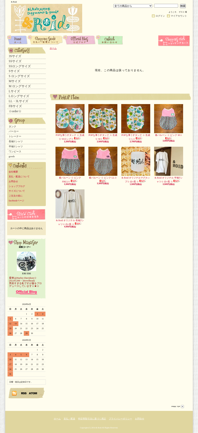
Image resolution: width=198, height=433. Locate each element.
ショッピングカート (174, 41)
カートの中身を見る (26, 214)
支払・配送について (45, 40)
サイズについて (17, 191)
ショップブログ (79, 40)
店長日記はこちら (26, 292)
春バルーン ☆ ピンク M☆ (168, 122)
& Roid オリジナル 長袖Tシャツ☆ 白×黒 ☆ (69, 207)
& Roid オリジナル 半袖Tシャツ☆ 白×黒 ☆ (168, 165)
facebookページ (16, 200)
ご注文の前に (16, 195)
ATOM (33, 393)
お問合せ (109, 40)
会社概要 (13, 171)
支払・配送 (69, 418)
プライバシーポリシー (120, 418)
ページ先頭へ (178, 406)
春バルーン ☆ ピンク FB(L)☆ (69, 165)
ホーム (17, 40)
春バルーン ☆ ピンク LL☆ (102, 164)
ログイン (160, 16)
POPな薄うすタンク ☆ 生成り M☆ (102, 122)
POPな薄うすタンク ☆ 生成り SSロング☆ (69, 122)
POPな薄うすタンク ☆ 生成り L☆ (135, 122)
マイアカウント (179, 16)
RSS (24, 393)
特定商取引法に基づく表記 (92, 418)
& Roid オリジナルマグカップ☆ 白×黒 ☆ (135, 165)
